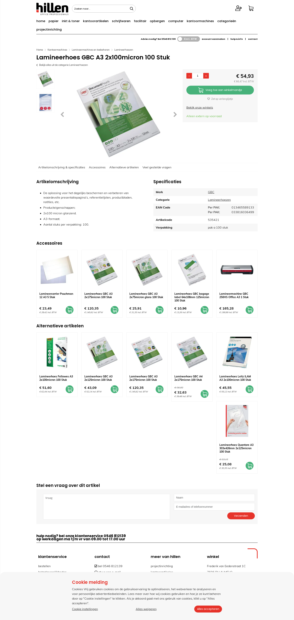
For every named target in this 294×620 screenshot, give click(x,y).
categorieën (226, 21)
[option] (45, 79)
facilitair (140, 21)
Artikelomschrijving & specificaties (61, 167)
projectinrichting (49, 29)
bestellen (44, 566)
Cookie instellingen (85, 609)
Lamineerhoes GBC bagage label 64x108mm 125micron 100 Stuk (191, 297)
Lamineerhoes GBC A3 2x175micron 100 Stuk (98, 295)
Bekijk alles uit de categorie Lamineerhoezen (62, 64)
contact (253, 38)
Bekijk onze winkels (199, 107)
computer (175, 21)
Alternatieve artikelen (124, 167)
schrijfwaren (121, 21)
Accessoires (97, 167)
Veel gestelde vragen (156, 167)
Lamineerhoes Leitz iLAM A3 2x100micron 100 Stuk (235, 378)
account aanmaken (213, 38)
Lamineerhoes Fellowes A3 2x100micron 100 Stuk (56, 378)
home (40, 21)
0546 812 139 (169, 38)
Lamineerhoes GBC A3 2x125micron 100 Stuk (98, 378)
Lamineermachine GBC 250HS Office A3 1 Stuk (234, 295)
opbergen (157, 21)
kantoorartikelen (96, 21)
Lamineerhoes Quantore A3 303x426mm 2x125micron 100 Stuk (236, 448)
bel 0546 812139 (108, 566)
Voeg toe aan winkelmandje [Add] (220, 90)
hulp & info (236, 38)
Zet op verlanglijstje (220, 98)
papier (53, 21)
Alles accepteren (208, 609)
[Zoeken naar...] (131, 8)
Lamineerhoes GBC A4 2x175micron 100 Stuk (188, 378)
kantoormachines (200, 21)
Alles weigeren (146, 609)
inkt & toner (71, 21)
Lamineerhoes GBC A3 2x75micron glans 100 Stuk (146, 295)
